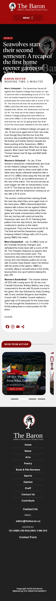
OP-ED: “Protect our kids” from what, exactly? (27, 379)
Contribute (28, 500)
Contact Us (28, 494)
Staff (28, 488)
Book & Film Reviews (28, 469)
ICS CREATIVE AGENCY (35, 591)
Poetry (28, 463)
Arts (28, 457)
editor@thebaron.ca (28, 521)
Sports (8, 38)
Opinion (28, 481)
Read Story (20, 389)
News (28, 450)
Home (28, 444)
